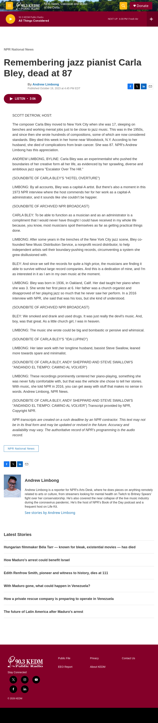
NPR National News (19, 49)
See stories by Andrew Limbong (50, 512)
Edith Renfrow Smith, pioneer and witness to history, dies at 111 (56, 573)
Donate (142, 6)
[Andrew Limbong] (12, 486)
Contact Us (128, 658)
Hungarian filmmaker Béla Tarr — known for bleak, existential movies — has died (70, 547)
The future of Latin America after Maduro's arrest (43, 612)
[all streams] (152, 19)
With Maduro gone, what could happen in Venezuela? (47, 586)
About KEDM (97, 666)
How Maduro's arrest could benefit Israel (37, 560)
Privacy (94, 658)
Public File (64, 658)
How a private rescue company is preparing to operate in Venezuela (59, 599)
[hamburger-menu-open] (9, 5)
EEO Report (65, 666)
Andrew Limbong (46, 84)
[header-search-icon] (123, 5)
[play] (10, 19)
